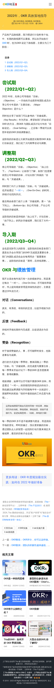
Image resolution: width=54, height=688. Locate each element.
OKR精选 (28, 21)
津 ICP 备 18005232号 (38, 681)
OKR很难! (34, 609)
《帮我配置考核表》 (21, 509)
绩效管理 (26, 270)
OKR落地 (36, 21)
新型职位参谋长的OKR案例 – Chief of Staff (39, 580)
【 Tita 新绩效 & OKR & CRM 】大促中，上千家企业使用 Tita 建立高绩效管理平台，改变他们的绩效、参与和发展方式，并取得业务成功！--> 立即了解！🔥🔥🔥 (27, 675)
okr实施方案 (39, 528)
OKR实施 (23, 528)
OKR (4, 43)
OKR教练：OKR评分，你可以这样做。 (30, 539)
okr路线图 (9, 532)
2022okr (9, 528)
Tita (46, 502)
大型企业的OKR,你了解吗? (39, 641)
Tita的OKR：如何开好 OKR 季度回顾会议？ (14, 641)
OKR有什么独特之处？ (13, 611)
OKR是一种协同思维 (14, 578)
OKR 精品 (20, 21)
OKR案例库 (34, 586)
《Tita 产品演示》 (34, 505)
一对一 (19, 190)
